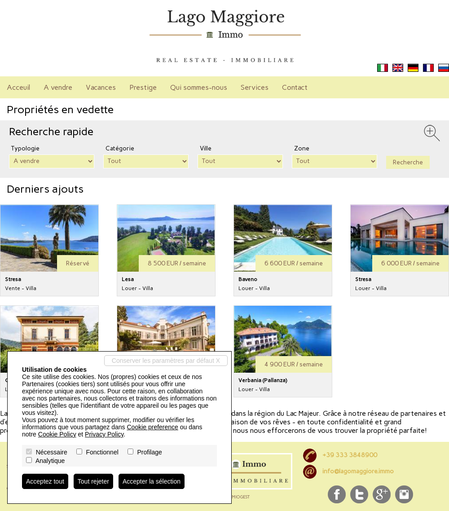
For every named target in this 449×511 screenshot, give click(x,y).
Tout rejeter (93, 481)
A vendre (58, 87)
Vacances (101, 87)
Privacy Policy (104, 434)
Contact (295, 87)
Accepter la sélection (151, 481)
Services (255, 87)
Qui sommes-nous (198, 87)
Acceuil (18, 87)
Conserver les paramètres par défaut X (166, 360)
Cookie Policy (57, 434)
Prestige (143, 87)
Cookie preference (152, 427)
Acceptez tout (45, 481)
